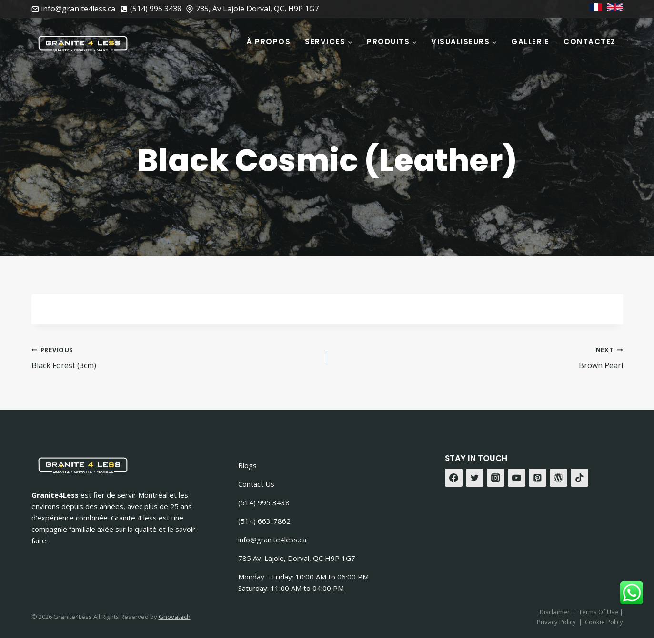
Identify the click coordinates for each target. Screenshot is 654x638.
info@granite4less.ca (272, 539)
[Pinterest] (538, 478)
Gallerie (530, 42)
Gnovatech (175, 616)
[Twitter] (475, 478)
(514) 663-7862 (264, 521)
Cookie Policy (604, 622)
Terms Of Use (599, 612)
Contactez (589, 42)
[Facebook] (454, 478)
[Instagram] (496, 478)
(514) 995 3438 (264, 502)
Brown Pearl (479, 357)
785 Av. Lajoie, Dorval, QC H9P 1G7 (296, 558)
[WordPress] (559, 478)
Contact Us (256, 484)
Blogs (247, 465)
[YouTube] (517, 478)
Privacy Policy (556, 622)
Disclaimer (555, 612)
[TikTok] (580, 478)
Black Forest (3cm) (175, 357)
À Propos (268, 42)
